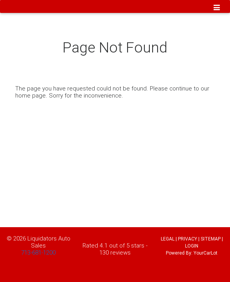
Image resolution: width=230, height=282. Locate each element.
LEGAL (167, 239)
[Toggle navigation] (217, 8)
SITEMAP (211, 239)
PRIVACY (187, 239)
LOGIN (191, 246)
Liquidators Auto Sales (48, 242)
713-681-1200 (38, 252)
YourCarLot (205, 253)
